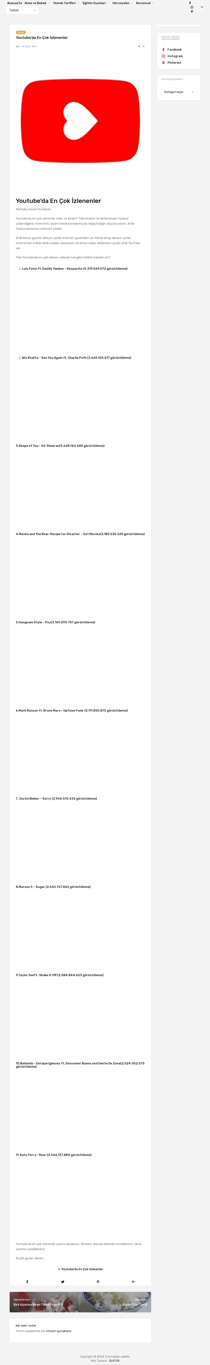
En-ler (20, 32)
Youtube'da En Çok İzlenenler (82, 1269)
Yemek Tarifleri (64, 3)
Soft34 (114, 1361)
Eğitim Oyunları (94, 3)
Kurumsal (143, 3)
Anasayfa (14, 3)
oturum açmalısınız (58, 1331)
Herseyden (121, 3)
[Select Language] (22, 10)
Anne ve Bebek (35, 3)
